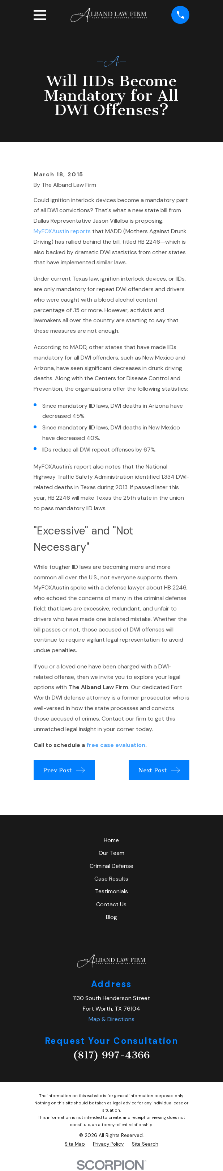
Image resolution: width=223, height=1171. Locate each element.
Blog (111, 917)
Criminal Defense (111, 866)
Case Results (111, 878)
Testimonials (111, 891)
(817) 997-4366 (111, 1055)
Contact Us (111, 904)
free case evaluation (115, 745)
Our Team (111, 853)
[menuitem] (75, 1144)
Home (111, 840)
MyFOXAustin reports (62, 231)
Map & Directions (111, 1019)
